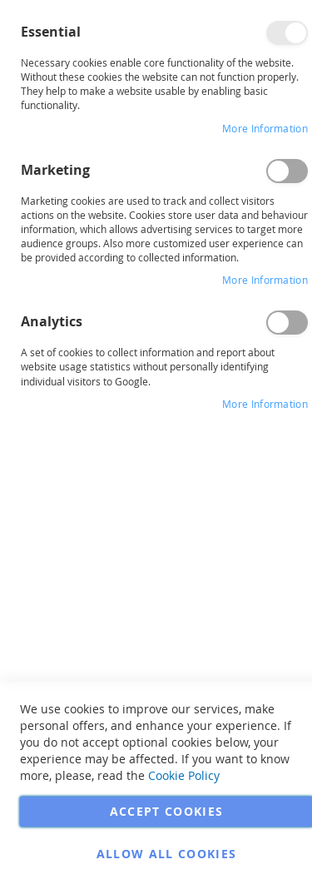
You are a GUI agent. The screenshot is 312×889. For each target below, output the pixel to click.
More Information (265, 128)
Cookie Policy (184, 775)
